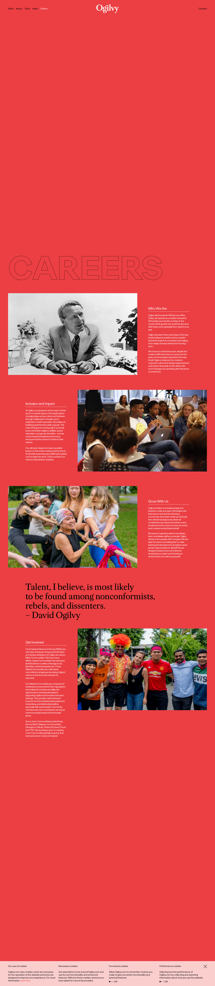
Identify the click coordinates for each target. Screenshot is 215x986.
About (19, 8)
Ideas (35, 8)
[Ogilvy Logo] (107, 9)
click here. (26, 980)
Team (27, 8)
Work (11, 8)
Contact (203, 8)
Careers (44, 8)
